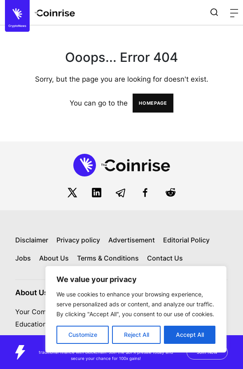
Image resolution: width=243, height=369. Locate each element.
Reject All (136, 334)
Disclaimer (31, 240)
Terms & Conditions (108, 258)
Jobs (23, 258)
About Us (54, 258)
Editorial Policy (186, 240)
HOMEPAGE (153, 103)
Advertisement (131, 240)
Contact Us (165, 258)
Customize (82, 334)
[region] (136, 309)
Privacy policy (78, 240)
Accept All (190, 334)
